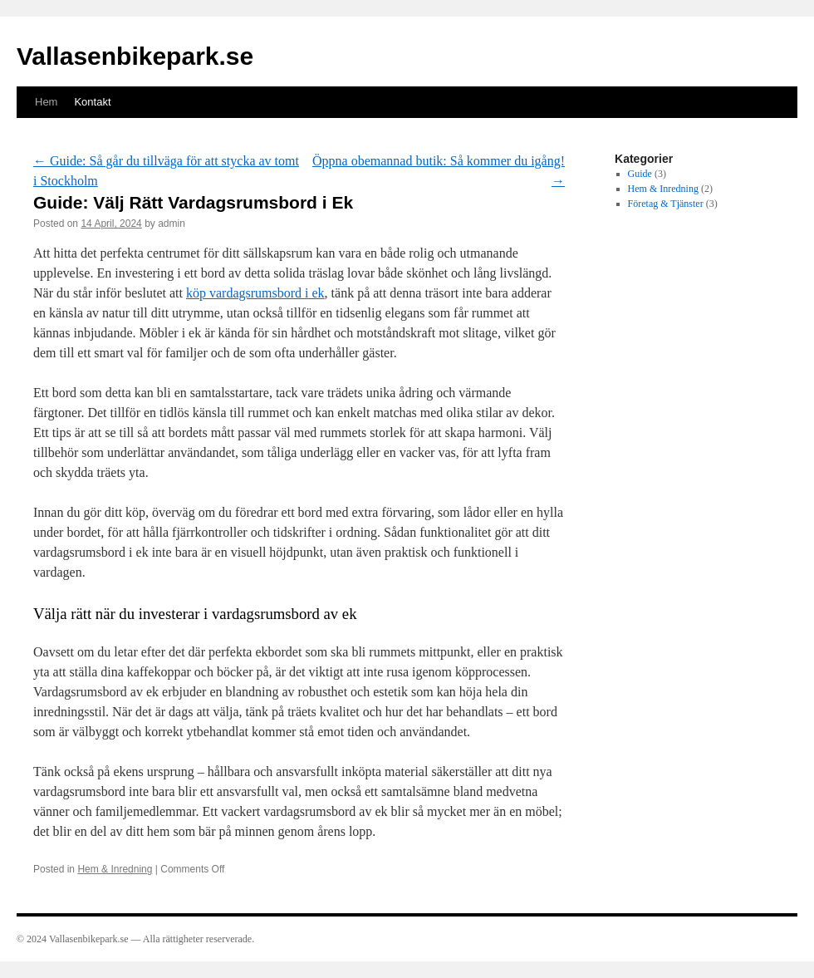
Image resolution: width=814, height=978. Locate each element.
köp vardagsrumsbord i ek (255, 293)
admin (171, 223)
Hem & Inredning (114, 869)
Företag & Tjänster (666, 203)
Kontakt (92, 102)
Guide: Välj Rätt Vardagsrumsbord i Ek (193, 202)
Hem (46, 102)
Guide (640, 173)
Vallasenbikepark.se (135, 56)
